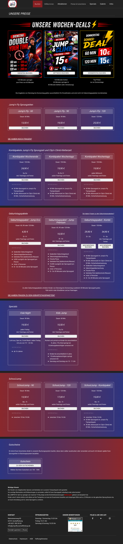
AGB (31, 539)
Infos (111, 4)
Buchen (37, 4)
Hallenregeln (68, 495)
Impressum (23, 539)
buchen (25, 128)
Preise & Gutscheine (78, 4)
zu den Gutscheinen (25, 465)
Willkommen (49, 4)
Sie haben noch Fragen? (20, 139)
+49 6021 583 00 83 (15, 523)
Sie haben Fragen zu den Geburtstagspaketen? (98, 214)
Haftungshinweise (41, 539)
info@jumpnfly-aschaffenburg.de (19, 526)
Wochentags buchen (88, 246)
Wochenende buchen (105, 246)
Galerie (103, 4)
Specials (93, 4)
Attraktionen (62, 4)
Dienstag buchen (25, 73)
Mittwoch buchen (61, 73)
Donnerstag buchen (97, 73)
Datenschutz (13, 539)
